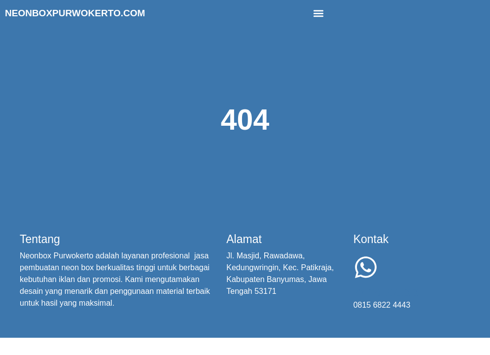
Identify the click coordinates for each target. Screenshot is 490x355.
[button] (319, 13)
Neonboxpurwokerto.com (75, 13)
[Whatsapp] (365, 267)
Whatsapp (386, 291)
